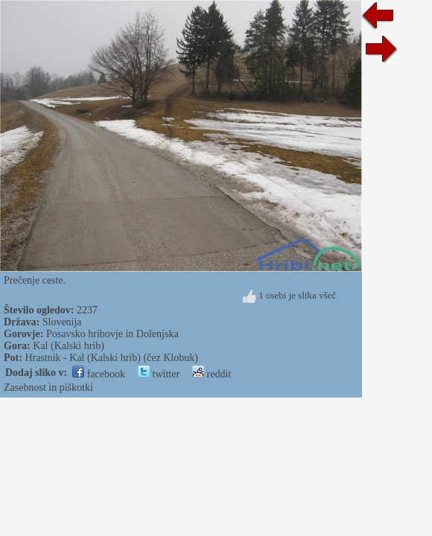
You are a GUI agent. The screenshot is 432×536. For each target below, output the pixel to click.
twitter (159, 374)
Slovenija (62, 322)
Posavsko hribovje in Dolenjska (112, 333)
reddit (211, 374)
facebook (98, 374)
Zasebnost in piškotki (48, 387)
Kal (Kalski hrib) (68, 345)
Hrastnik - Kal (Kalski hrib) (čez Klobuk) (111, 357)
